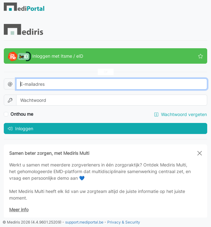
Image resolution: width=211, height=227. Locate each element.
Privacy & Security (123, 222)
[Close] (199, 153)
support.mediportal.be (84, 222)
